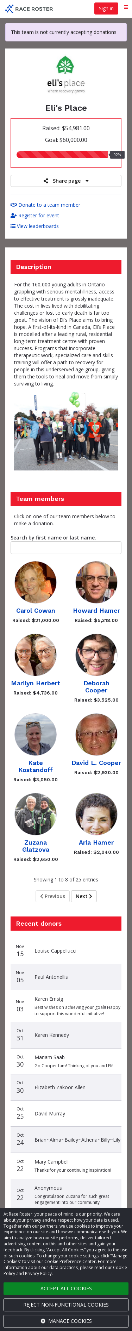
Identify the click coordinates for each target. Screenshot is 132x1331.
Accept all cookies (66, 1288)
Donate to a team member (45, 204)
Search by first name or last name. (53, 537)
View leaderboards (35, 226)
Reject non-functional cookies (66, 1304)
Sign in (106, 8)
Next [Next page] (84, 896)
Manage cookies (66, 1321)
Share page (66, 180)
